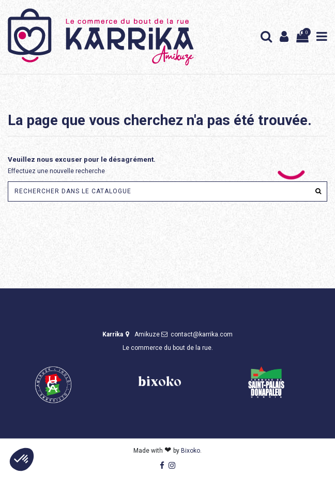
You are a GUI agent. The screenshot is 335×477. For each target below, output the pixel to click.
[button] (21, 459)
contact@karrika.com (202, 334)
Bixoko (190, 450)
